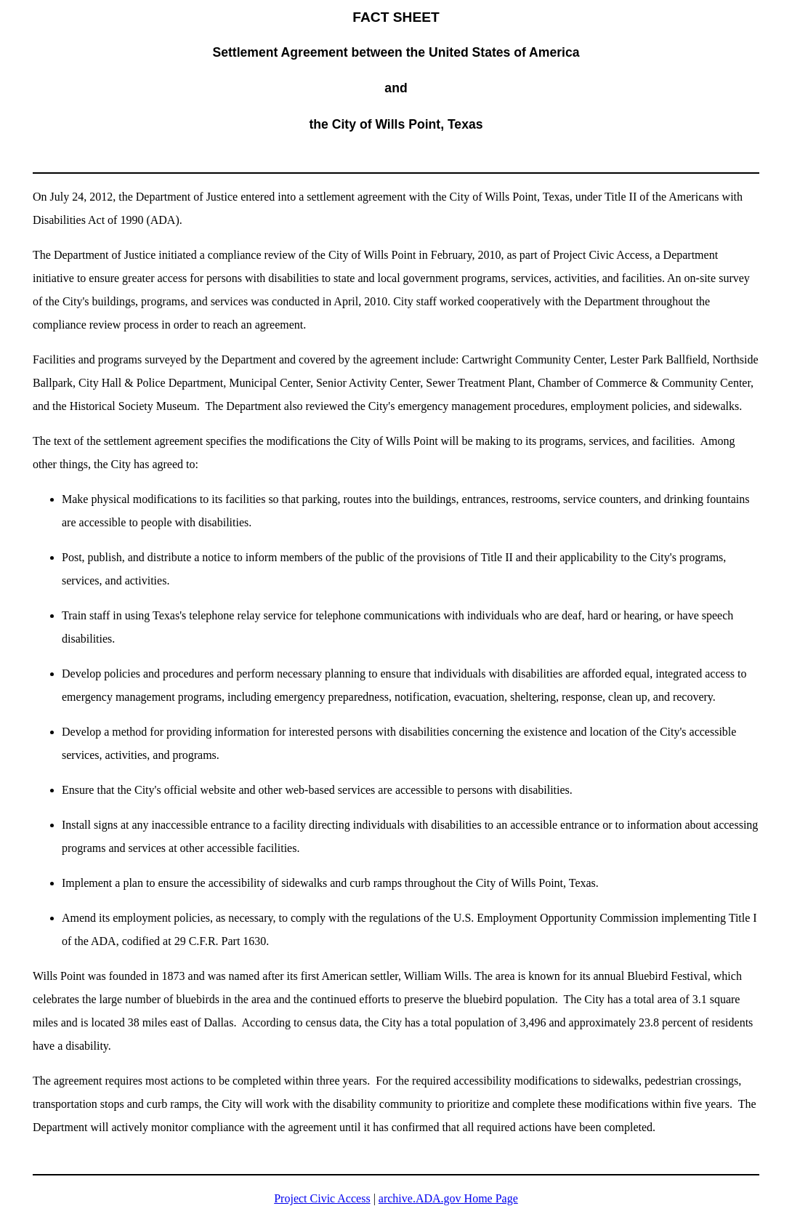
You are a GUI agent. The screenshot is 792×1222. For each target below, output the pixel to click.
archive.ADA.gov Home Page (448, 1198)
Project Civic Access (322, 1198)
